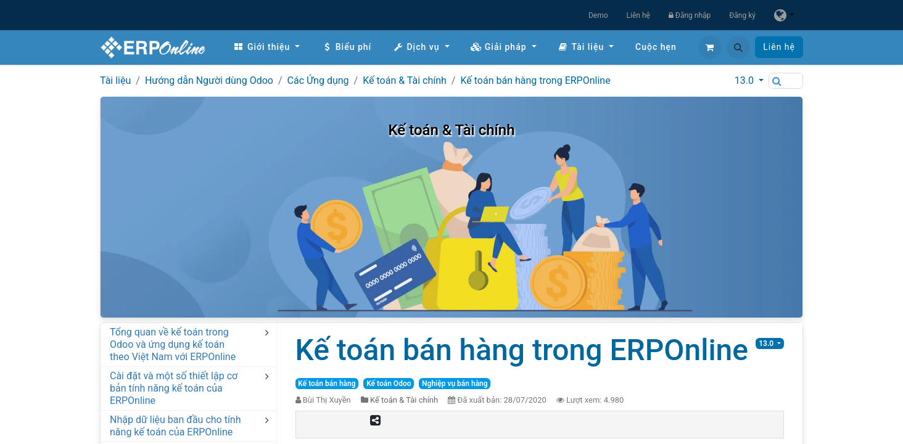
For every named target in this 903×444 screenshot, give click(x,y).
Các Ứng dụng (318, 80)
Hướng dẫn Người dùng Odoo (209, 80)
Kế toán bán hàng (326, 383)
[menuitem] (266, 47)
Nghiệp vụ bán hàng (455, 383)
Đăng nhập (690, 15)
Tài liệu (115, 80)
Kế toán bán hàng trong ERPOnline (535, 80)
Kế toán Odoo (388, 383)
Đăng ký (742, 15)
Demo (598, 15)
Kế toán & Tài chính (405, 80)
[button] (738, 47)
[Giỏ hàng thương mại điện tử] (710, 47)
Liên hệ (638, 15)
